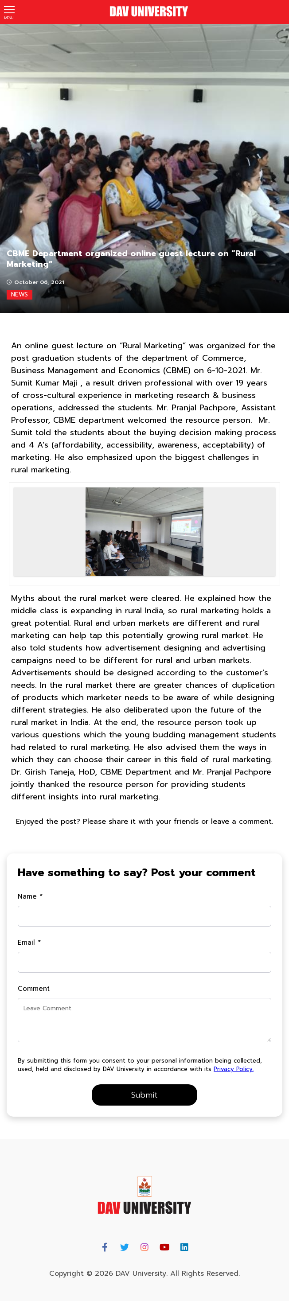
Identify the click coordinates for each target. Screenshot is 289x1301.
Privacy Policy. (234, 1069)
